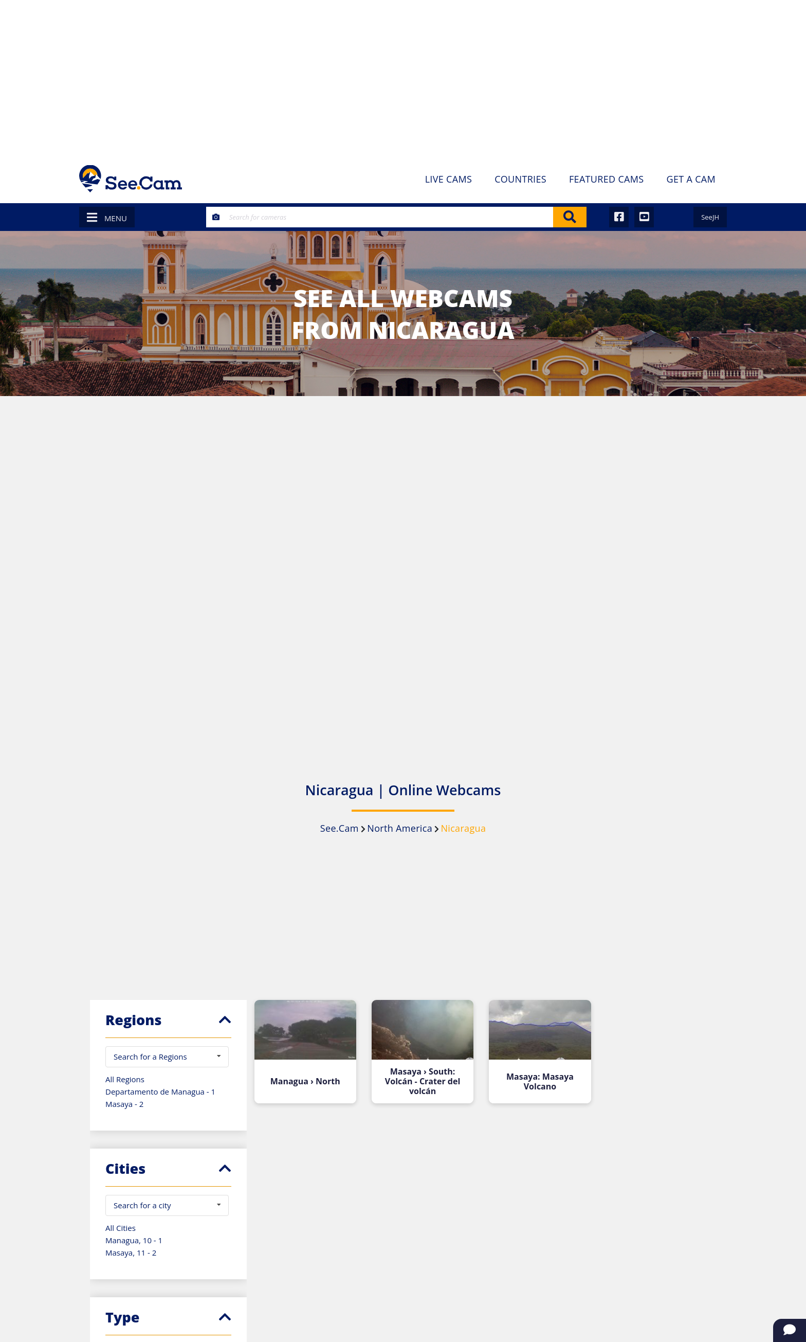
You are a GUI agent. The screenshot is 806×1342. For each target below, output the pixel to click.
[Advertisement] (403, 77)
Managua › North (305, 1081)
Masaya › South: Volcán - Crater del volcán (422, 1081)
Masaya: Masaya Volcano (540, 1082)
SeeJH (710, 217)
